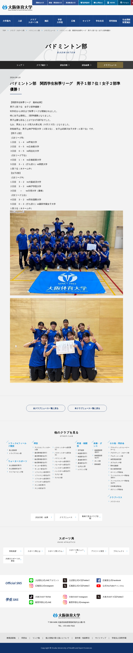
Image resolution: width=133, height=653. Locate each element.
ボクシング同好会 (117, 489)
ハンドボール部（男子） (62, 468)
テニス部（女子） (40, 488)
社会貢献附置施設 (126, 21)
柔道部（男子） (82, 460)
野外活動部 (114, 466)
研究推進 (113, 20)
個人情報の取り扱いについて (57, 638)
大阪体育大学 (17, 8)
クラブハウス (115, 501)
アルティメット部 (117, 456)
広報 (73, 20)
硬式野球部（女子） (41, 456)
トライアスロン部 (15, 453)
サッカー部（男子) (41, 466)
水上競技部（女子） (15, 469)
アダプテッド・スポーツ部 (120, 453)
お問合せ (99, 2)
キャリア (86, 20)
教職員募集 (11, 638)
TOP (4, 30)
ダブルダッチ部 (116, 462)
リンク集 (36, 638)
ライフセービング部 (16, 472)
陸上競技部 (13, 450)
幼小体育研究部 (116, 469)
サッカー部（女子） (41, 469)
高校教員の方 (71, 2)
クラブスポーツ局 (33, 21)
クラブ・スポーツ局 (17, 30)
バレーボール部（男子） (62, 461)
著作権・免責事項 (82, 638)
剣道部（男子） (82, 453)
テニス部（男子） (40, 485)
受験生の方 (40, 2)
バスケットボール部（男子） (63, 448)
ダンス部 (97, 461)
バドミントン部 (34, 30)
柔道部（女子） (82, 463)
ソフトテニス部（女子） (42, 475)
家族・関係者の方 (55, 2)
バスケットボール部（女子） (63, 454)
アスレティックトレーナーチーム (120, 448)
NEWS (112, 2)
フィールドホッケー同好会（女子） (120, 482)
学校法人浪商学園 (119, 638)
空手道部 (81, 450)
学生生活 (100, 20)
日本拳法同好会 (116, 486)
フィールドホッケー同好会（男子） (120, 476)
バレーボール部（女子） (62, 464)
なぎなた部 (82, 466)
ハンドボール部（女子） (62, 471)
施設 (46, 20)
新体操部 (97, 464)
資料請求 (86, 2)
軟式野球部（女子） (41, 462)
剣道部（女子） (82, 456)
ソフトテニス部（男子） (42, 472)
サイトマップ (100, 638)
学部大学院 (60, 21)
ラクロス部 (58, 477)
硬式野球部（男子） (41, 453)
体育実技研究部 (116, 459)
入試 (20, 20)
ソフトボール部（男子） (42, 479)
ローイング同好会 (117, 472)
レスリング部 (82, 469)
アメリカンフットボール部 (42, 448)
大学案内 (7, 20)
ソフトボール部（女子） (42, 482)
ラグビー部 (58, 474)
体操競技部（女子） (98, 456)
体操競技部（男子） (98, 451)
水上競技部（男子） (15, 465)
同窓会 (24, 638)
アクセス (125, 2)
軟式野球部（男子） (41, 459)
